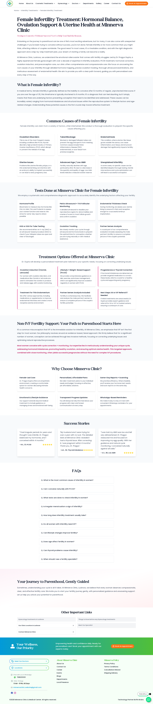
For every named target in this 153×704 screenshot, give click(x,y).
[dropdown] (54, 3)
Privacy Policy (109, 663)
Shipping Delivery (111, 673)
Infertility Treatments (29, 10)
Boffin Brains (139, 700)
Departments (88, 3)
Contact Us (116, 3)
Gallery (98, 3)
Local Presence (62, 682)
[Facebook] (12, 693)
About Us (29, 3)
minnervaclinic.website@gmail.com (27, 687)
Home (21, 3)
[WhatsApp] (15, 677)
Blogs (59, 676)
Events (59, 673)
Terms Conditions (111, 667)
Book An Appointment (136, 3)
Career (106, 3)
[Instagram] (15, 693)
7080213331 (21, 677)
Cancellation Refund (112, 670)
